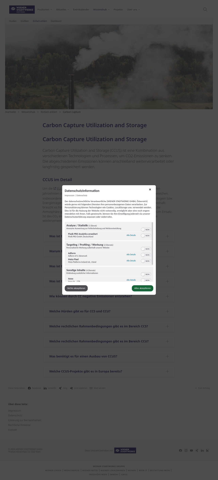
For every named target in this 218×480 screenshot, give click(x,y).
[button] (142, 229)
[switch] (146, 229)
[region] (109, 252)
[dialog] (109, 240)
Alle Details (131, 234)
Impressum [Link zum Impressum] (69, 195)
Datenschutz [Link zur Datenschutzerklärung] (81, 195)
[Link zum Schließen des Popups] (151, 191)
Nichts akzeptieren (76, 288)
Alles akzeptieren (142, 288)
